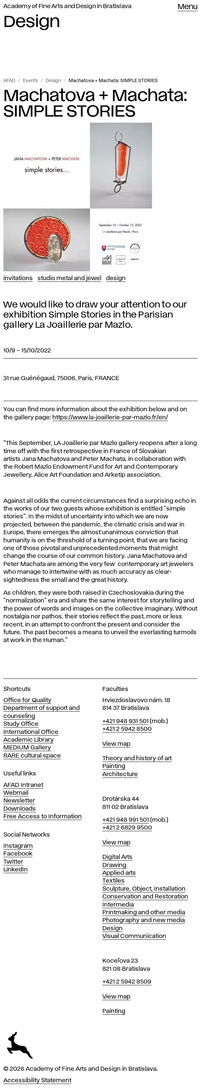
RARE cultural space (32, 756)
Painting (113, 766)
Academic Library (28, 740)
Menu (188, 7)
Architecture (120, 774)
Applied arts (119, 873)
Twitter (13, 862)
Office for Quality (27, 700)
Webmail (15, 793)
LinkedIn (15, 869)
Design (53, 81)
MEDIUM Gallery (27, 747)
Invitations (18, 278)
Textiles (113, 881)
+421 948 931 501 (125, 721)
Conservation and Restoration (145, 896)
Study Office (21, 724)
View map (116, 744)
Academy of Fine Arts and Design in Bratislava (67, 6)
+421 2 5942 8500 (127, 729)
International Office (30, 732)
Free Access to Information (42, 816)
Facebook (17, 854)
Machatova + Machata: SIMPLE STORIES (113, 81)
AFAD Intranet (23, 785)
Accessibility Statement (37, 1080)
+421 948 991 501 (125, 820)
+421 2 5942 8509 (126, 982)
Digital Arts (117, 857)
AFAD (9, 81)
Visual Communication (134, 936)
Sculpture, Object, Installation (143, 889)
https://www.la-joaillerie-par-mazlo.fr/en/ (110, 417)
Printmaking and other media (143, 912)
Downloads (19, 809)
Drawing (114, 865)
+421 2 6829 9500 (127, 828)
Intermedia (118, 905)
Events (30, 81)
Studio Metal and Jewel (69, 278)
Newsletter (19, 800)
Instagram (18, 846)
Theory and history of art (137, 758)
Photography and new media (143, 920)
